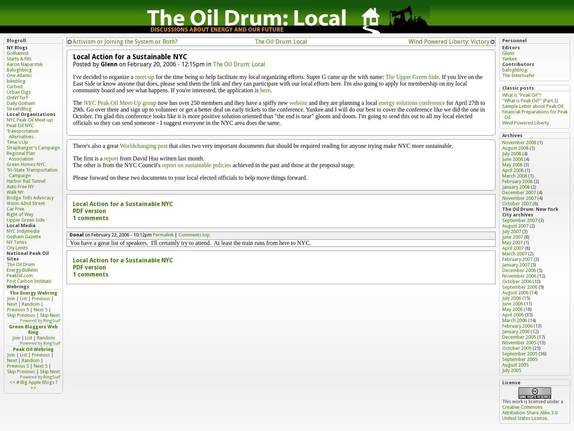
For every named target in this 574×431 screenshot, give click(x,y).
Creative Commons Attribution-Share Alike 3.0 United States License (529, 412)
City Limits (17, 248)
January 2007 (516, 265)
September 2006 (519, 287)
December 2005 (519, 337)
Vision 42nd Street (26, 203)
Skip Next (50, 315)
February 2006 (517, 326)
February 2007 (517, 259)
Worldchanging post (144, 146)
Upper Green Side (26, 220)
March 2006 (514, 320)
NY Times (17, 242)
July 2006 (511, 298)
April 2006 (513, 315)
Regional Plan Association (21, 156)
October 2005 (516, 348)
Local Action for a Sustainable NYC (123, 204)
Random (31, 304)
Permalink (163, 235)
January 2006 (516, 331)
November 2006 (519, 276)
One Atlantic (19, 75)
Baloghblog (19, 70)
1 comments (90, 218)
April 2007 (513, 248)
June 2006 (512, 303)
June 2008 (512, 159)
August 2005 (515, 365)
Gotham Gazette (24, 236)
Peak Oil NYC (20, 125)
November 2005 (519, 342)
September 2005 (519, 354)
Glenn (508, 53)
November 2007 (519, 198)
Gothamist (17, 53)
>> (33, 388)
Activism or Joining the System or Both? (125, 41)
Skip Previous (21, 315)
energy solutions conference (412, 103)
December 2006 (519, 270)
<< (12, 382)
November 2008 (519, 142)
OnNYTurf (17, 97)
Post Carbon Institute (29, 281)
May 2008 (512, 165)
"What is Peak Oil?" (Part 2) (530, 100)
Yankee (509, 59)
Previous (41, 298)
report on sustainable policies (196, 165)
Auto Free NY (20, 186)
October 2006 (516, 281)
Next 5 (40, 309)
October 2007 (516, 203)
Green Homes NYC (26, 164)
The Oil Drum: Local (281, 41)
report (111, 158)
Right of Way (20, 214)
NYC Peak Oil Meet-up (30, 120)
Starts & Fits (19, 59)
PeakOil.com (20, 275)
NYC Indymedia (23, 231)
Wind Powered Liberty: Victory (449, 41)
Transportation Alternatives (22, 133)
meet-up (144, 77)
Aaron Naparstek (25, 64)
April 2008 (513, 170)
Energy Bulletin (22, 270)
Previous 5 (18, 309)
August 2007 (515, 226)
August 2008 (515, 148)
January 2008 (516, 187)
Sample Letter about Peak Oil (532, 106)
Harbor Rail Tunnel (26, 181)
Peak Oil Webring (33, 349)
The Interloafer (518, 75)
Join (11, 298)
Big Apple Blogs (37, 382)
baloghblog (514, 70)
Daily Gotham (21, 103)
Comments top (194, 235)
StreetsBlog (19, 109)
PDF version (89, 211)
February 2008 (517, 181)
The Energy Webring (33, 293)
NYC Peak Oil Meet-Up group (120, 103)
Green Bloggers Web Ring (33, 329)
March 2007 (514, 253)
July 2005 (511, 370)
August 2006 (515, 292)
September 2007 (519, 220)
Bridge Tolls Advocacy (30, 197)
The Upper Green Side (412, 77)
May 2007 (512, 242)
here (265, 90)
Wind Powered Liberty (525, 123)
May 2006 (512, 309)
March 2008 (514, 176)
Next (12, 304)
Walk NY (15, 192)
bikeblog (16, 81)
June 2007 (512, 237)
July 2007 (511, 231)
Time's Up (17, 142)
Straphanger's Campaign (33, 147)
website (298, 103)
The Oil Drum (21, 264)
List (23, 298)
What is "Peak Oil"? (521, 95)
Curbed (15, 86)
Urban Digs (19, 92)
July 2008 (511, 153)
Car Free (15, 209)
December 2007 (519, 192)
